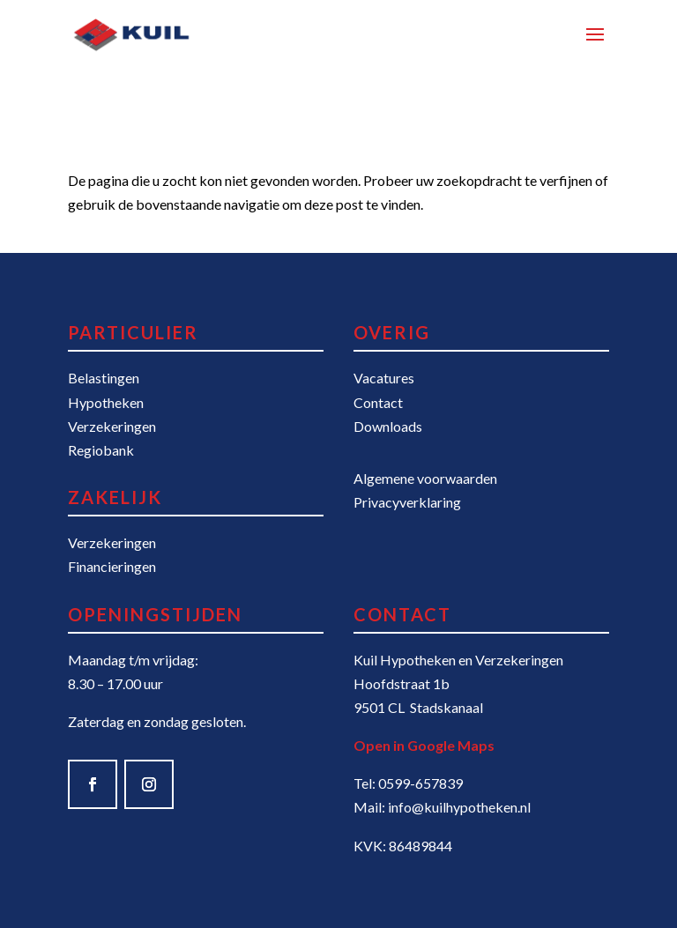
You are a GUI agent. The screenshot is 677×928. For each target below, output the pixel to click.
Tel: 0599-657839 (408, 783)
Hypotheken (106, 402)
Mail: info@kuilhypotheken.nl (442, 806)
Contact (378, 402)
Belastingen (103, 377)
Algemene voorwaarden (425, 478)
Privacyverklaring (407, 502)
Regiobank (101, 450)
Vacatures (383, 377)
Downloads (387, 426)
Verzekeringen (112, 426)
